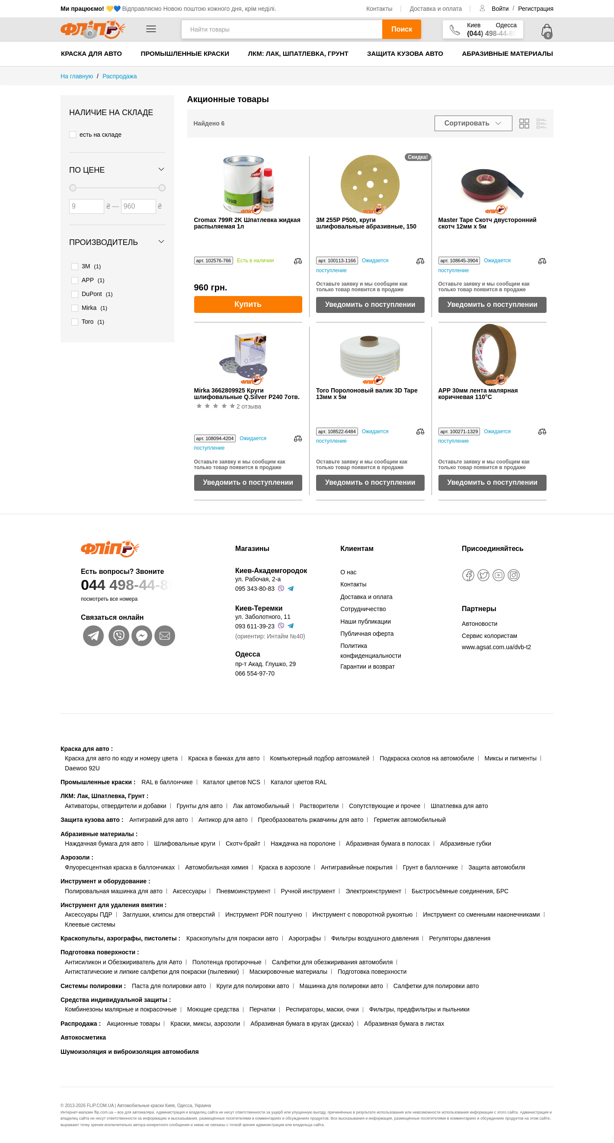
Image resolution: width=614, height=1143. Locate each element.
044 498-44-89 (141, 585)
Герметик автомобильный (410, 819)
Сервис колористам (489, 635)
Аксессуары (189, 891)
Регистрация (535, 8)
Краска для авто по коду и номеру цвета (121, 758)
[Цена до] (138, 205)
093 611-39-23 (255, 626)
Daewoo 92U (82, 768)
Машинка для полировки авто (341, 985)
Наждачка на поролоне (303, 843)
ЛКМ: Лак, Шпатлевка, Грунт (298, 53)
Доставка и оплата (436, 8)
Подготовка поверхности (100, 952)
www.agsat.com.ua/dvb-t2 (496, 647)
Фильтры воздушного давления (375, 938)
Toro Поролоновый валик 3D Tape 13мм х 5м (367, 393)
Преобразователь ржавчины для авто (311, 819)
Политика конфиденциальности (370, 650)
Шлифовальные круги (184, 843)
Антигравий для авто (158, 819)
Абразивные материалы (507, 53)
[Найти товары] (281, 29)
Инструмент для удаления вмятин (113, 905)
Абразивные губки (465, 843)
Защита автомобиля (496, 867)
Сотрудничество (363, 608)
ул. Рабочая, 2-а (258, 579)
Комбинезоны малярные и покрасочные (121, 1009)
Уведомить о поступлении (370, 304)
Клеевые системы (90, 924)
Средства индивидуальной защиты (116, 999)
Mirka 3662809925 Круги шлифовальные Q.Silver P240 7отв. (247, 393)
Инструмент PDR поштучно (263, 914)
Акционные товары (133, 1023)
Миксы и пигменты (510, 758)
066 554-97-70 (255, 673)
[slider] (72, 186)
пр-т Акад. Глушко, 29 (265, 663)
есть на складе (95, 134)
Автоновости (479, 623)
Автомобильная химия (216, 867)
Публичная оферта (367, 633)
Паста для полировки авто (169, 985)
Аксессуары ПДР (88, 914)
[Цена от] (86, 205)
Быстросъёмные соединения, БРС (460, 891)
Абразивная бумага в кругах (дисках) (302, 1023)
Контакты (379, 8)
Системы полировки (93, 985)
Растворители (319, 805)
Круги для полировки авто (252, 985)
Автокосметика (83, 1037)
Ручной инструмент (308, 891)
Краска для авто (91, 53)
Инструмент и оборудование (105, 881)
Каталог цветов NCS (231, 782)
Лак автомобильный (261, 805)
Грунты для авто (200, 805)
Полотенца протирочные (227, 962)
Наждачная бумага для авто (104, 843)
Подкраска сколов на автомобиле (427, 758)
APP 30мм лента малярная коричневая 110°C (478, 393)
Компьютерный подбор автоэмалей (319, 758)
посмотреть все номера (109, 599)
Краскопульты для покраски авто (232, 938)
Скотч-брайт (243, 843)
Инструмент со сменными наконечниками (481, 914)
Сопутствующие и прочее (384, 805)
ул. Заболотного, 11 (263, 616)
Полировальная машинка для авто (114, 891)
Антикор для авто (223, 819)
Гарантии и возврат (367, 666)
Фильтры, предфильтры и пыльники (419, 1009)
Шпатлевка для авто (459, 805)
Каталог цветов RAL (299, 782)
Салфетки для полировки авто (436, 985)
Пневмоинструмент (243, 891)
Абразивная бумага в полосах (388, 843)
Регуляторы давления (459, 938)
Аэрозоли (77, 857)
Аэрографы (304, 938)
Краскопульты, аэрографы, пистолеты (120, 938)
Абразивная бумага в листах (404, 1023)
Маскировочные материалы (288, 971)
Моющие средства (213, 1009)
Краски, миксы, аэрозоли (205, 1023)
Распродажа (81, 1023)
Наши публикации (365, 621)
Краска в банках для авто (223, 758)
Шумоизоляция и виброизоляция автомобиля (130, 1051)
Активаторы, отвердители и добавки (115, 805)
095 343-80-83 (255, 588)
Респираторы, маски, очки (322, 1009)
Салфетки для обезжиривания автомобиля (332, 962)
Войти (501, 8)
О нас (348, 572)
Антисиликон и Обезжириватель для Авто (123, 962)
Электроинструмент (373, 891)
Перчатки (262, 1009)
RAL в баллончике (167, 782)
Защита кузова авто (405, 53)
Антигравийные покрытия (357, 867)
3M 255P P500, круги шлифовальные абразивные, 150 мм (366, 223)
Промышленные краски (185, 53)
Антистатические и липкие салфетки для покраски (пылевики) (152, 971)
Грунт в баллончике (430, 867)
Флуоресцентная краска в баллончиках (120, 867)
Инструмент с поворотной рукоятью (362, 914)
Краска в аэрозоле (284, 867)
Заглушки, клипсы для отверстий (169, 914)
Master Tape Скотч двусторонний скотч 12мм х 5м (487, 223)
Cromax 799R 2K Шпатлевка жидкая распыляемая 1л (247, 223)
